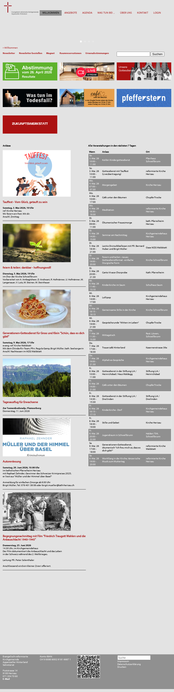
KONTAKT (142, 12)
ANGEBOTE (70, 12)
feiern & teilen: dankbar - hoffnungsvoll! (27, 267)
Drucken (121, 667)
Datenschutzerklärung (129, 664)
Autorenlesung (12, 461)
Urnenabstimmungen (97, 53)
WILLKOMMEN (50, 12)
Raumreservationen (70, 53)
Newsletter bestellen (30, 53)
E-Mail (6, 679)
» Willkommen (11, 47)
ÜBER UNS (126, 12)
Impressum (123, 661)
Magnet (50, 53)
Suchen (157, 54)
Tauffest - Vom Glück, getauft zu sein (25, 202)
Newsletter (9, 53)
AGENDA (87, 12)
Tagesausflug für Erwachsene (20, 402)
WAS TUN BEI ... (106, 12)
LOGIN (157, 12)
